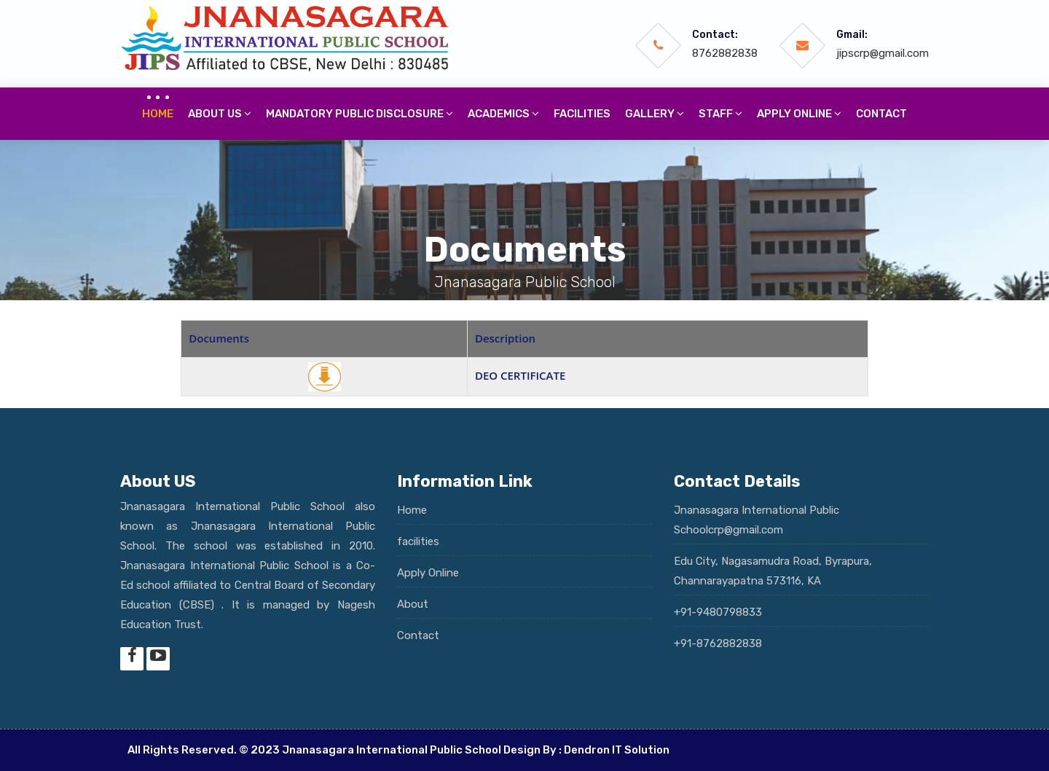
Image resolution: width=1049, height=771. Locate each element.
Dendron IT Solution (616, 749)
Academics (503, 113)
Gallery (654, 113)
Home (157, 113)
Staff (720, 113)
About (412, 604)
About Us (219, 113)
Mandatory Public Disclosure (359, 113)
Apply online (799, 113)
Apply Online (428, 572)
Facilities (582, 113)
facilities (418, 541)
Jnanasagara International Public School (391, 749)
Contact (881, 113)
